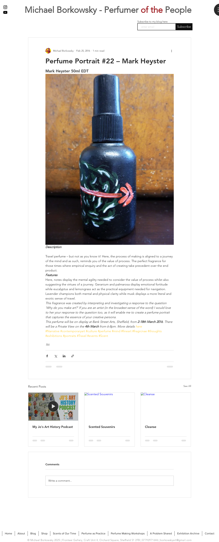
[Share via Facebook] (47, 356)
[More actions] (172, 51)
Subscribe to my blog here (152, 21)
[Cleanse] (166, 407)
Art (48, 344)
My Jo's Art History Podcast (52, 427)
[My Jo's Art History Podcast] (53, 407)
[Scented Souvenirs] (109, 407)
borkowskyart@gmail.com (176, 540)
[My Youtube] (5, 12)
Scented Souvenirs (102, 427)
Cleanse (150, 427)
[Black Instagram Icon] (5, 7)
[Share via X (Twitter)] (55, 356)
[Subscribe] (184, 26)
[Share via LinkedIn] (64, 356)
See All (187, 386)
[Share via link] (72, 356)
